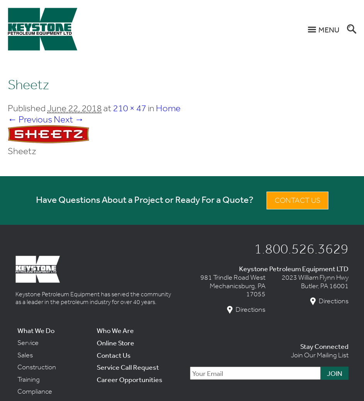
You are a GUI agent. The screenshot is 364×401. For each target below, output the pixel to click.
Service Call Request (128, 367)
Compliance (34, 391)
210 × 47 (129, 108)
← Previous (30, 119)
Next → (69, 119)
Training (28, 379)
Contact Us (297, 200)
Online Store (115, 342)
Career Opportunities (129, 379)
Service (28, 342)
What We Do (36, 330)
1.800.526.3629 (301, 248)
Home (168, 108)
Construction (36, 367)
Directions (250, 310)
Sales (25, 355)
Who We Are (115, 330)
